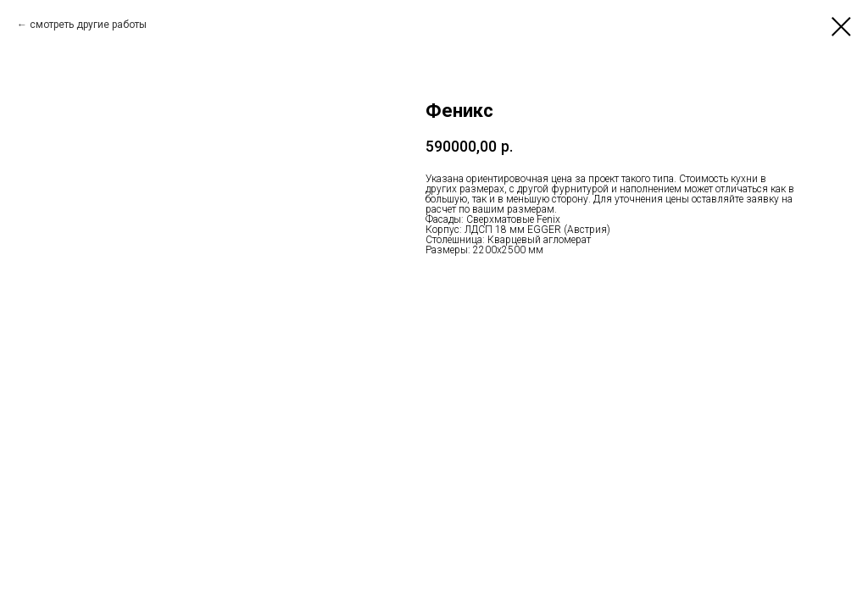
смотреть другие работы (88, 24)
